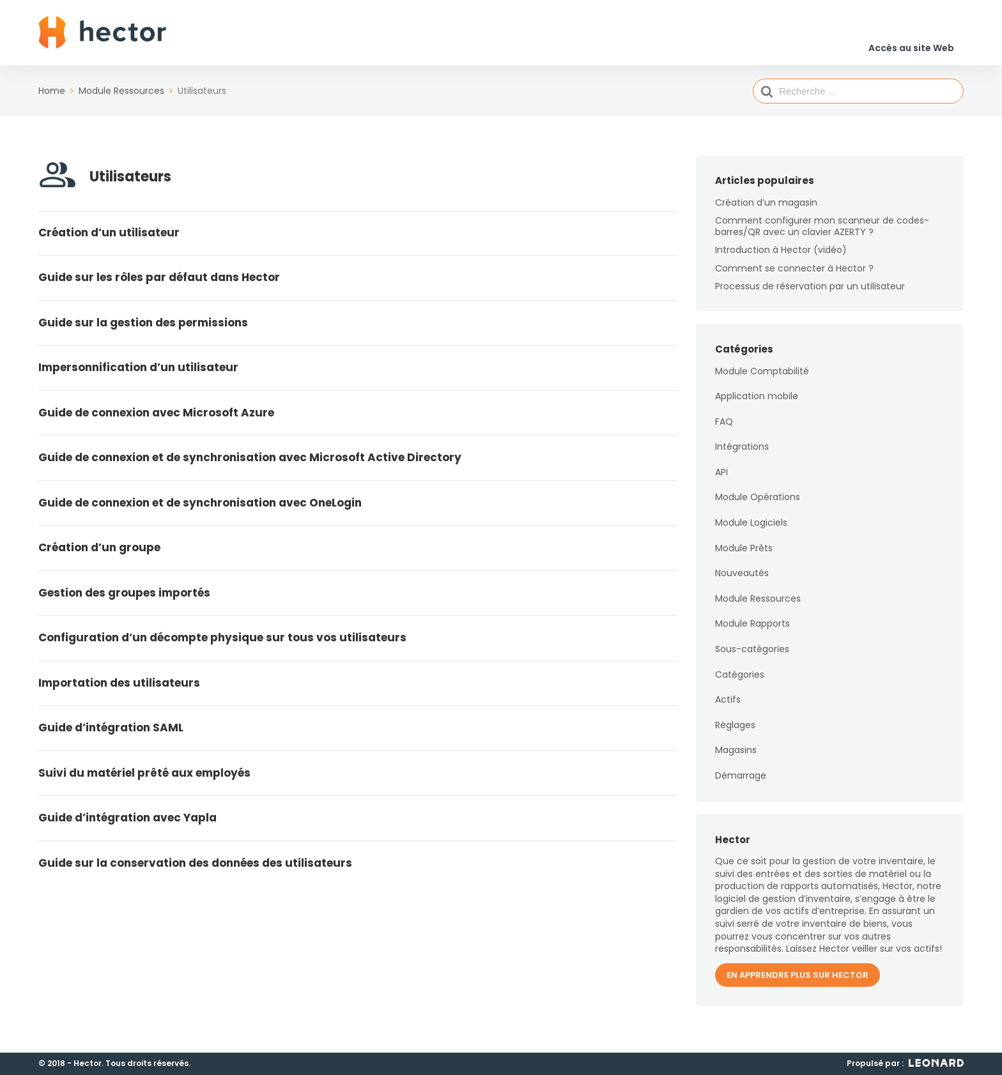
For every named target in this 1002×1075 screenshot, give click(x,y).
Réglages (735, 733)
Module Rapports (752, 632)
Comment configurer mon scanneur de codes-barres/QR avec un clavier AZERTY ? (822, 234)
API (721, 480)
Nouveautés (742, 582)
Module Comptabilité (762, 379)
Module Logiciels (751, 530)
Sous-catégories (752, 657)
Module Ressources (758, 606)
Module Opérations (757, 505)
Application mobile (756, 404)
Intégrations (742, 455)
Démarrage (740, 783)
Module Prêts (744, 556)
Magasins (736, 758)
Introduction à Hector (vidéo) (781, 258)
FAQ (724, 429)
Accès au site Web (911, 37)
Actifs (728, 708)
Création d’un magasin (766, 210)
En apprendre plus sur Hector (797, 983)
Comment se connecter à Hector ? (794, 276)
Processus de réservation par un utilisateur (810, 294)
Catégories (739, 682)
